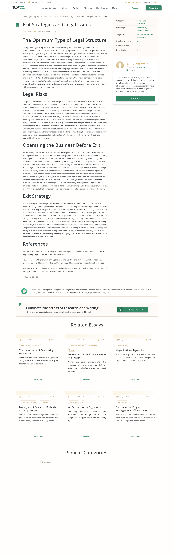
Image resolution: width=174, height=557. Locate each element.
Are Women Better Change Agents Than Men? (87, 356)
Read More (38, 380)
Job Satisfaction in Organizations (86, 407)
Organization (75, 16)
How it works (102, 8)
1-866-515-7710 (20, 2)
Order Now (153, 8)
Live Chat (34, 2)
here (155, 2)
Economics (54, 16)
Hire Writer (135, 98)
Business (141, 23)
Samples (44, 16)
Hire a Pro (133, 310)
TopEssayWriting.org (31, 16)
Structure (141, 37)
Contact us (47, 2)
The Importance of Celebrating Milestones (36, 352)
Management (143, 30)
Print (56, 31)
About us (88, 8)
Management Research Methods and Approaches (37, 408)
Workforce (64, 16)
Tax (151, 34)
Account (135, 8)
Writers (76, 8)
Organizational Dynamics (130, 350)
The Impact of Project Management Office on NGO (132, 408)
